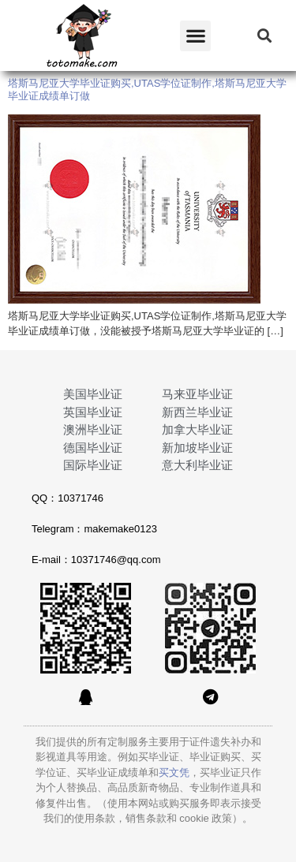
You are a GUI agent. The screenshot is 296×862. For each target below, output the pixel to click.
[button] (195, 36)
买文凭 (174, 772)
